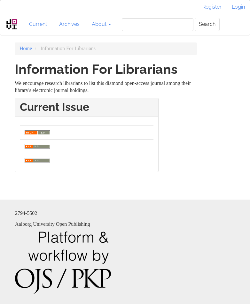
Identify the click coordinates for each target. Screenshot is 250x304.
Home (26, 48)
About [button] (101, 24)
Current (38, 24)
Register (212, 7)
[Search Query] (157, 24)
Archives (69, 24)
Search (207, 24)
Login (238, 7)
